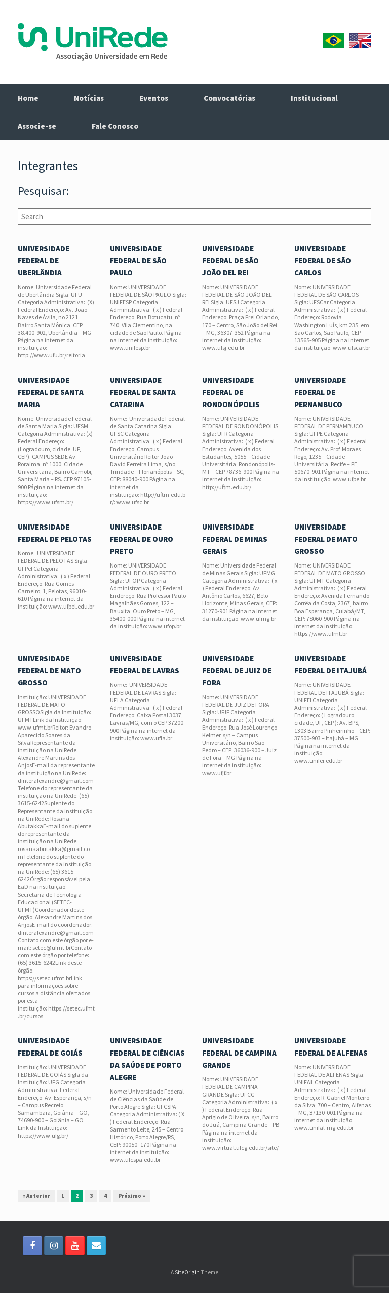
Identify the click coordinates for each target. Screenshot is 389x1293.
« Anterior (36, 1195)
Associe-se (37, 126)
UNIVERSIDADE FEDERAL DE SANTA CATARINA (143, 392)
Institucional (314, 98)
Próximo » (131, 1195)
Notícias (89, 98)
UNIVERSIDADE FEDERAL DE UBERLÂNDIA (43, 260)
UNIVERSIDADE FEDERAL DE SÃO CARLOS (322, 260)
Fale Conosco (115, 126)
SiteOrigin (187, 1272)
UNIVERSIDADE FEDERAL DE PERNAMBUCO (320, 392)
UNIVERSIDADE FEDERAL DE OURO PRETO (141, 539)
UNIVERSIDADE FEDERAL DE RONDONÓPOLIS (231, 392)
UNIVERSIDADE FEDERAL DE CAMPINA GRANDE (239, 1053)
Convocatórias (229, 98)
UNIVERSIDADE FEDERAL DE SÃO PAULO (138, 260)
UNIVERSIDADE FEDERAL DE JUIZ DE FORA (236, 671)
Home (28, 98)
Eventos (153, 98)
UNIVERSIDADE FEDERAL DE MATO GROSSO (326, 539)
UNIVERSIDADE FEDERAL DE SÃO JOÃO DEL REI (230, 260)
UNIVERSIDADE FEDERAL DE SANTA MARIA (51, 392)
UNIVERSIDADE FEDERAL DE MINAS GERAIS (234, 539)
